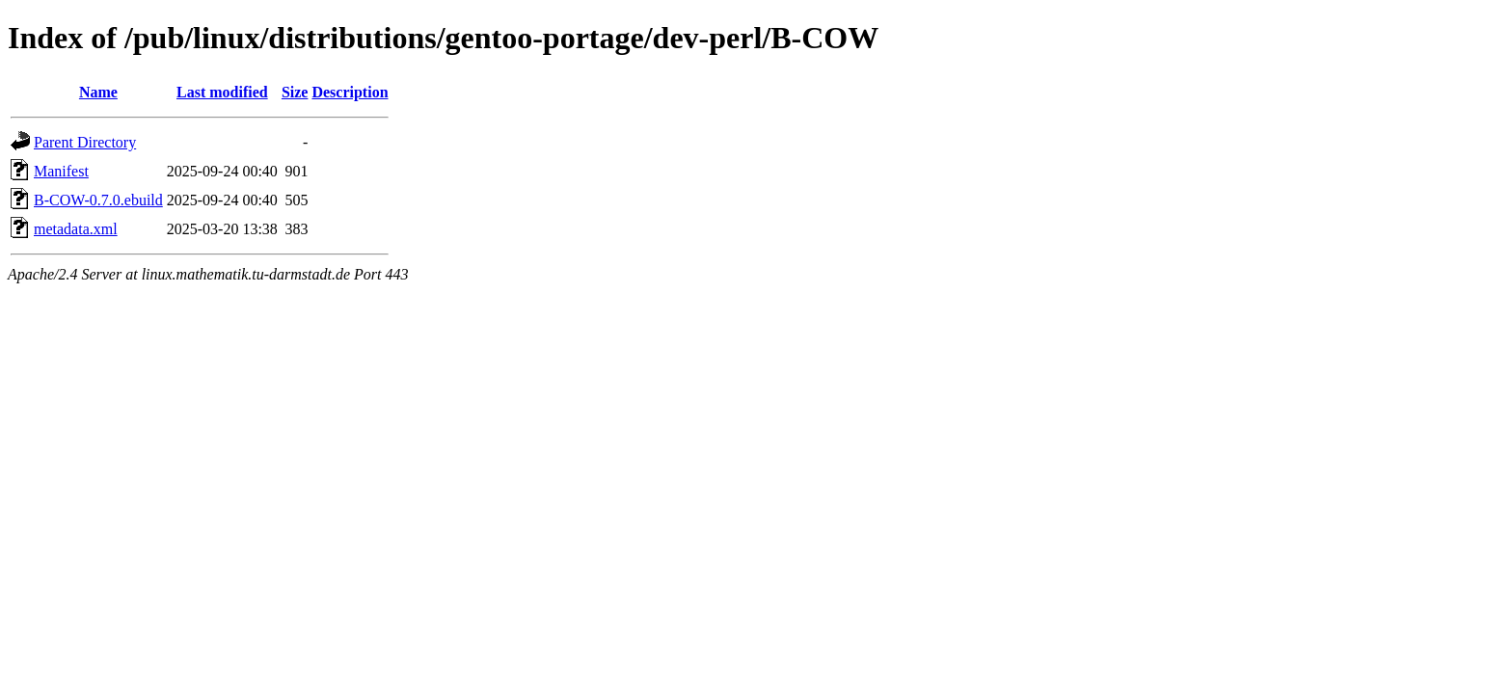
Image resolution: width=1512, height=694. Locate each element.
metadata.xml (76, 229)
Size (295, 92)
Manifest (61, 171)
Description (349, 92)
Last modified (222, 92)
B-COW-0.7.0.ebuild (98, 200)
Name (98, 92)
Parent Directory (85, 142)
